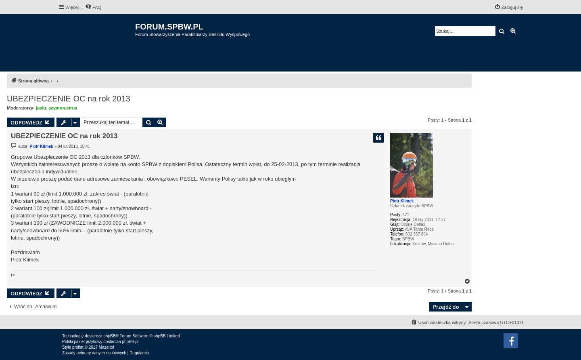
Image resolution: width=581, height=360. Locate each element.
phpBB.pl (130, 341)
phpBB (109, 336)
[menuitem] (93, 7)
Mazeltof (106, 347)
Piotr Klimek (402, 201)
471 (406, 215)
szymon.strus (62, 107)
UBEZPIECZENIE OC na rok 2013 (68, 98)
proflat (78, 347)
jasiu (41, 107)
